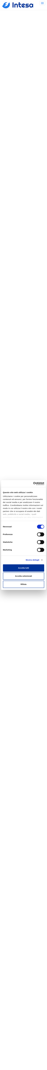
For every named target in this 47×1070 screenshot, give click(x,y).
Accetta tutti (23, 568)
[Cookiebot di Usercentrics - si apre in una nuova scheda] (33, 483)
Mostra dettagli (32, 560)
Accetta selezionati (23, 576)
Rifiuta (23, 584)
